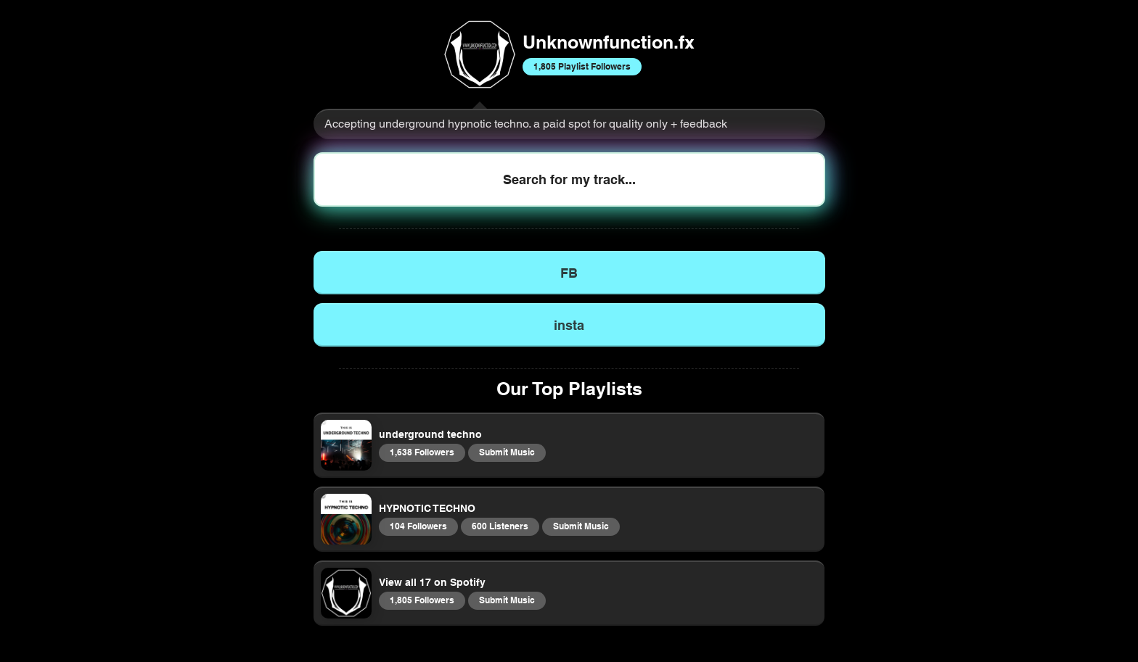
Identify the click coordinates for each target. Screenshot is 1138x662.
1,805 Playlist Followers (582, 66)
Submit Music (506, 452)
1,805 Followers (421, 599)
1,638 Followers (421, 452)
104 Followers (418, 525)
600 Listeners (499, 525)
